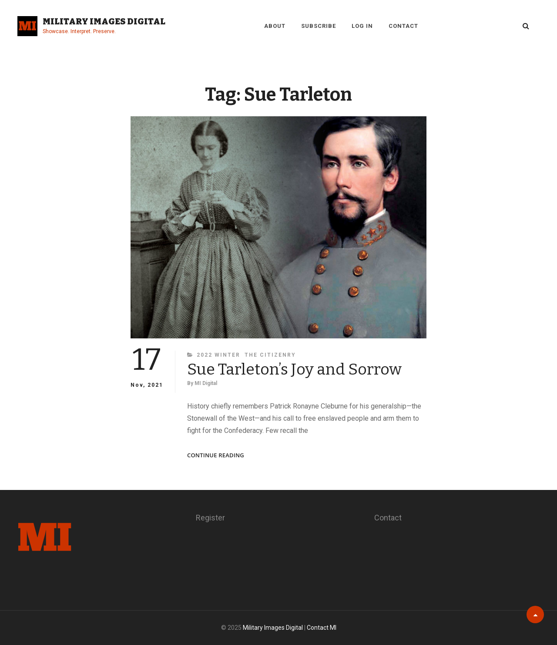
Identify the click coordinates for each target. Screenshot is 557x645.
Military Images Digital (104, 21)
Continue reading (215, 455)
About (274, 26)
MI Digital (206, 383)
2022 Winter (218, 355)
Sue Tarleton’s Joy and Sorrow (294, 369)
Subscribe (318, 26)
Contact (403, 26)
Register (210, 517)
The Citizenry (270, 355)
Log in (362, 26)
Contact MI (321, 627)
